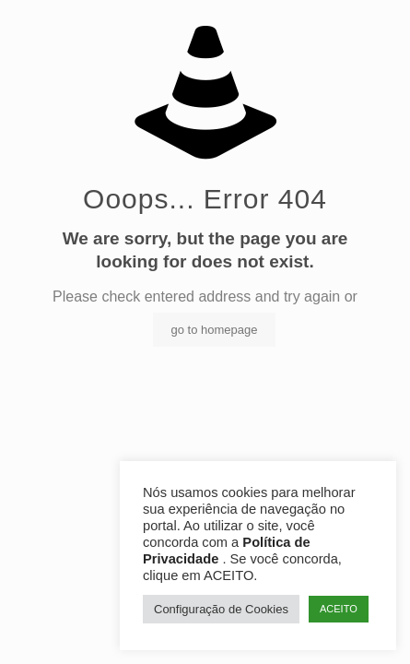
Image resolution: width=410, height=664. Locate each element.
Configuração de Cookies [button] (221, 609)
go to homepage (214, 330)
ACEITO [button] (338, 608)
